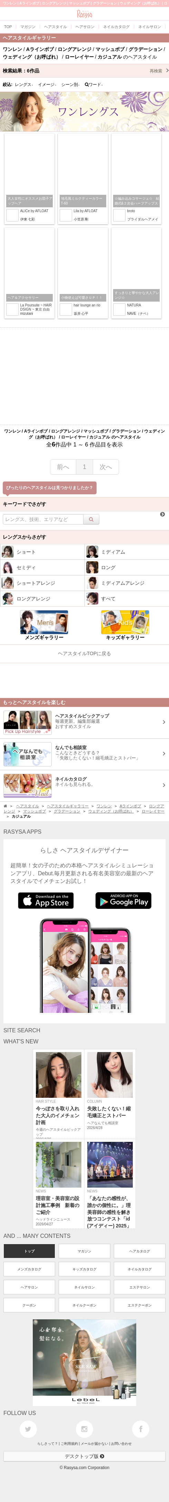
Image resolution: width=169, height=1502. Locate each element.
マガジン (84, 1251)
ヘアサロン (29, 1287)
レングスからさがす (24, 537)
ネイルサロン (84, 1287)
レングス (24, 84)
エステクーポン (140, 1305)
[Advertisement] (84, 376)
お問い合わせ (121, 1443)
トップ (29, 1251)
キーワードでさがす (24, 504)
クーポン (29, 1305)
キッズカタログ (84, 1269)
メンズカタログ (29, 1269)
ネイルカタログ (140, 1269)
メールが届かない (94, 1443)
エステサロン (139, 1287)
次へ (106, 466)
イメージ (47, 84)
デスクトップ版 (84, 1456)
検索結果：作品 (86, 70)
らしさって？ (47, 1443)
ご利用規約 (69, 1443)
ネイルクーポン (84, 1305)
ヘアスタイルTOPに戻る (84, 653)
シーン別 (70, 84)
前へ (63, 466)
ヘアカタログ (139, 1251)
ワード (94, 84)
